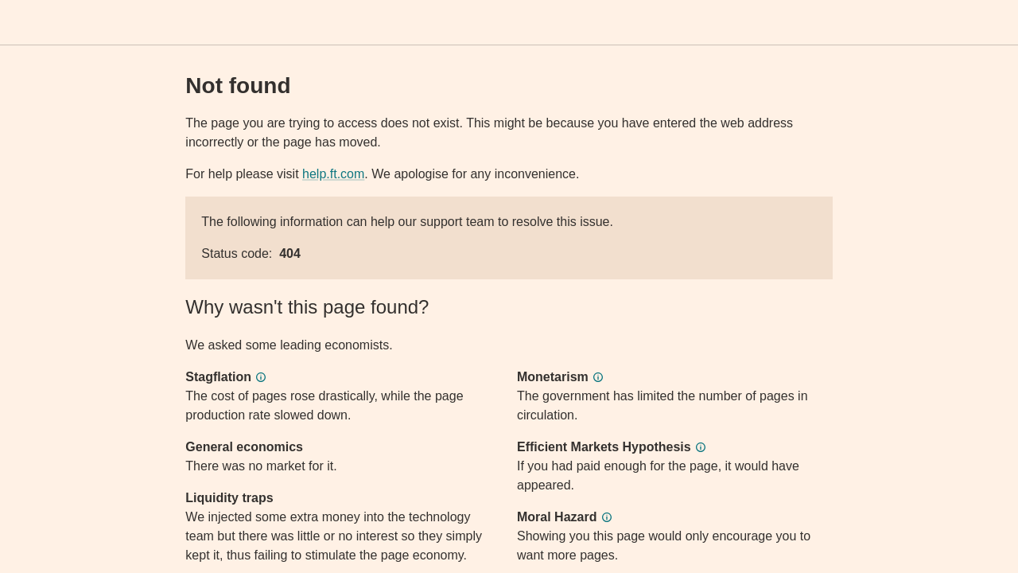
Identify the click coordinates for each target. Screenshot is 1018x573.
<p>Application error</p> (509, 286)
